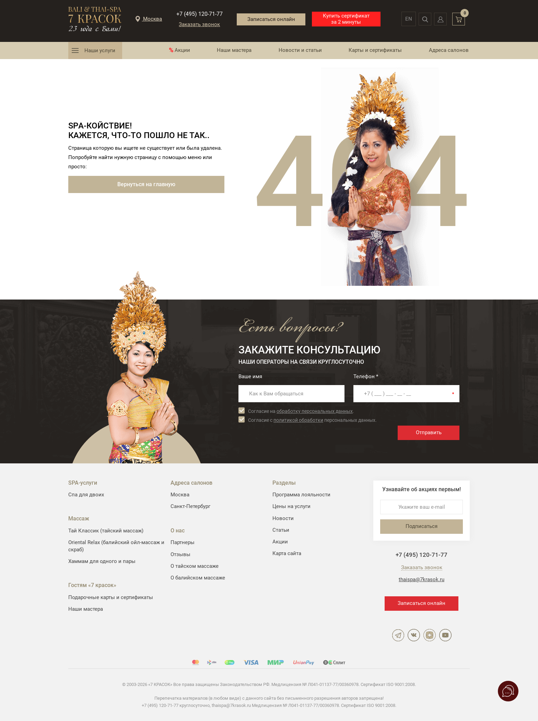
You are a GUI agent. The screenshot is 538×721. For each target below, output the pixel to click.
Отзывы (180, 554)
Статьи (280, 530)
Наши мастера (234, 50)
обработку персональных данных (315, 411)
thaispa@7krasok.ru (421, 579)
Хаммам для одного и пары (102, 561)
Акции (182, 50)
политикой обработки (298, 420)
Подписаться (421, 526)
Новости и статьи (300, 50)
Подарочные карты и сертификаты (110, 597)
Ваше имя (250, 376)
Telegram (398, 635)
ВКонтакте (414, 635)
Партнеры (183, 542)
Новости (283, 518)
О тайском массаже (195, 566)
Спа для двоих (86, 495)
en (402, 19)
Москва (180, 495)
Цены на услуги (291, 506)
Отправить (429, 432)
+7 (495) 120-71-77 (196, 14)
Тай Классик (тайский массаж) (105, 531)
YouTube (445, 635)
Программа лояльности (301, 495)
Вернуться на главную (146, 184)
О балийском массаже (198, 578)
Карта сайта (286, 553)
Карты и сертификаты (375, 50)
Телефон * (365, 376)
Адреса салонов (449, 50)
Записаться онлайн (266, 18)
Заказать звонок (196, 24)
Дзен (429, 635)
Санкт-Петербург (190, 506)
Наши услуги (99, 50)
